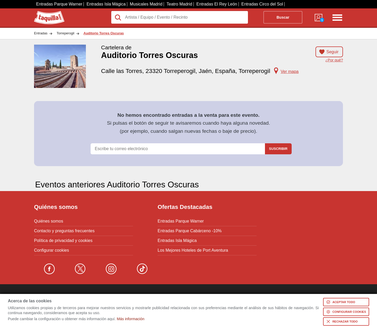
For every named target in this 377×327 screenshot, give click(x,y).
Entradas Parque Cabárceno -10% (190, 231)
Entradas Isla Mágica (105, 4)
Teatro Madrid (179, 4)
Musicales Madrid (146, 4)
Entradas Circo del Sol (262, 4)
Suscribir (278, 149)
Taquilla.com (45, 13)
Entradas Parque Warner (59, 4)
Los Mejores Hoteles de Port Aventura (193, 250)
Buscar (282, 17)
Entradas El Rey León (216, 4)
